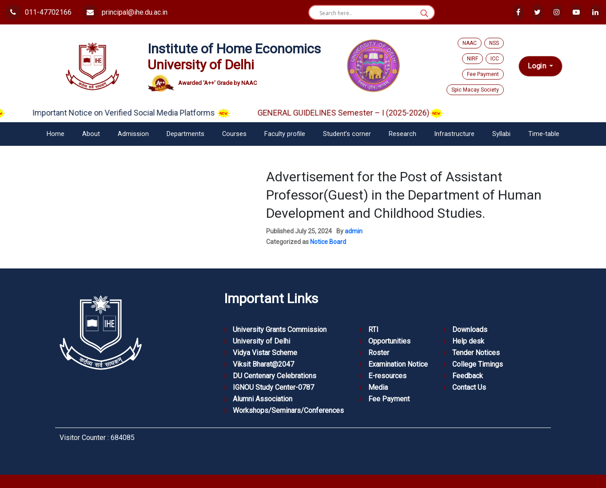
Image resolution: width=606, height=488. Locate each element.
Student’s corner (347, 134)
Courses (234, 134)
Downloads (469, 329)
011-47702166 (38, 12)
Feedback (467, 376)
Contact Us (469, 387)
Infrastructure (454, 134)
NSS (494, 43)
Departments (185, 134)
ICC (494, 59)
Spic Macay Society (475, 90)
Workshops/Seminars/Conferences (288, 410)
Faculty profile (284, 134)
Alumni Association (262, 399)
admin (354, 231)
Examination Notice (398, 364)
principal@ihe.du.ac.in (124, 12)
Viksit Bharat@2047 (263, 364)
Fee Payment (483, 74)
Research (402, 134)
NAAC (469, 43)
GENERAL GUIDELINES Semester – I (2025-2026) (360, 112)
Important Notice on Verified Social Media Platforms (141, 112)
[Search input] (367, 13)
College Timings (477, 364)
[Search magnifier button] (424, 13)
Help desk (468, 341)
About (91, 134)
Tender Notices (476, 352)
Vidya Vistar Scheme (265, 352)
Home (55, 134)
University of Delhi (261, 341)
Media (378, 387)
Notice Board (328, 241)
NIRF (472, 59)
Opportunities (389, 341)
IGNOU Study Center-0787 (273, 387)
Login (538, 66)
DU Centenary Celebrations (274, 376)
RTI (373, 329)
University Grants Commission (280, 329)
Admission (133, 134)
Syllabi (501, 134)
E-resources (387, 376)
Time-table (543, 134)
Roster (378, 352)
